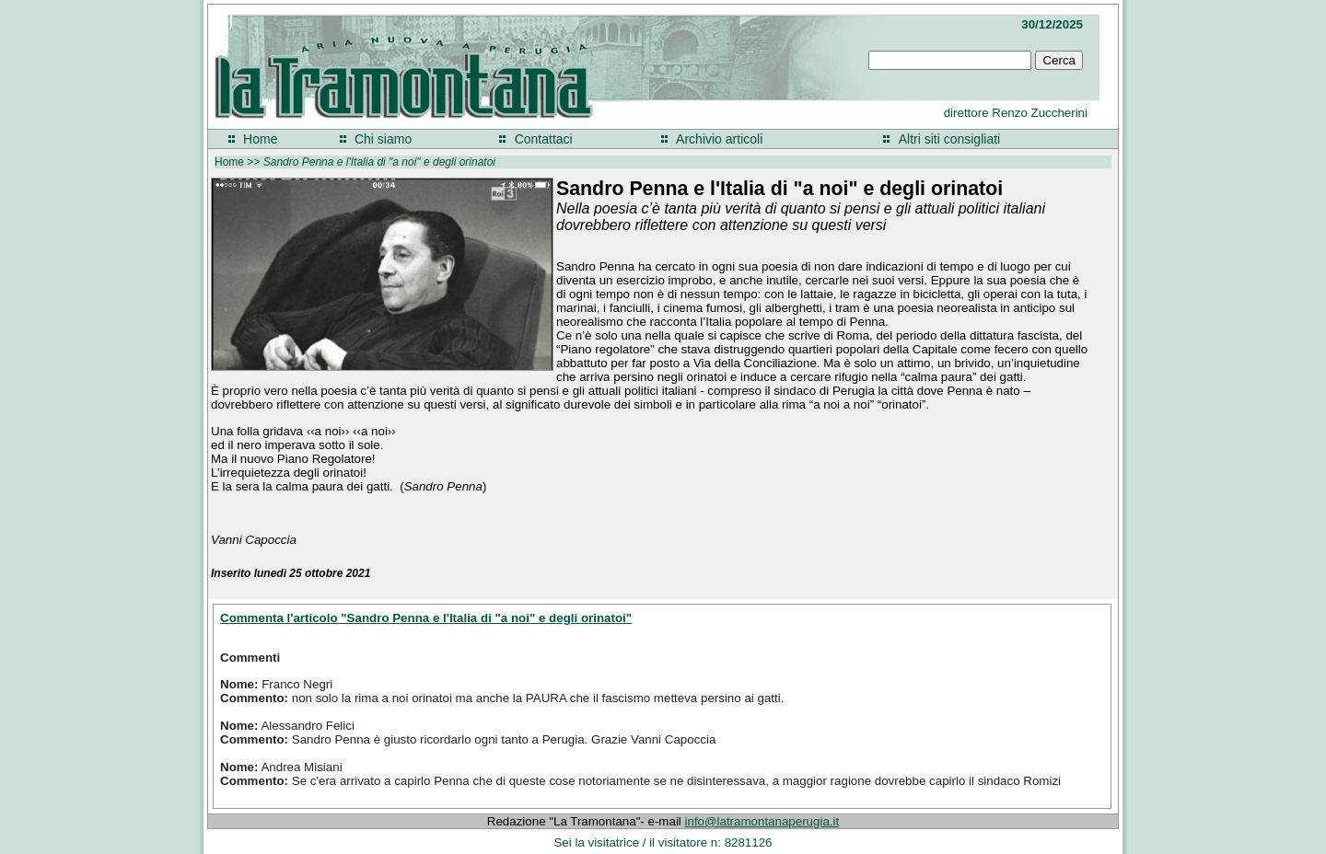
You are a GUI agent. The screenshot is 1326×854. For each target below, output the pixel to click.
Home (260, 139)
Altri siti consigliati (949, 139)
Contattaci (544, 139)
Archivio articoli (719, 139)
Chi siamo (383, 139)
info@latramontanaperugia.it (762, 821)
